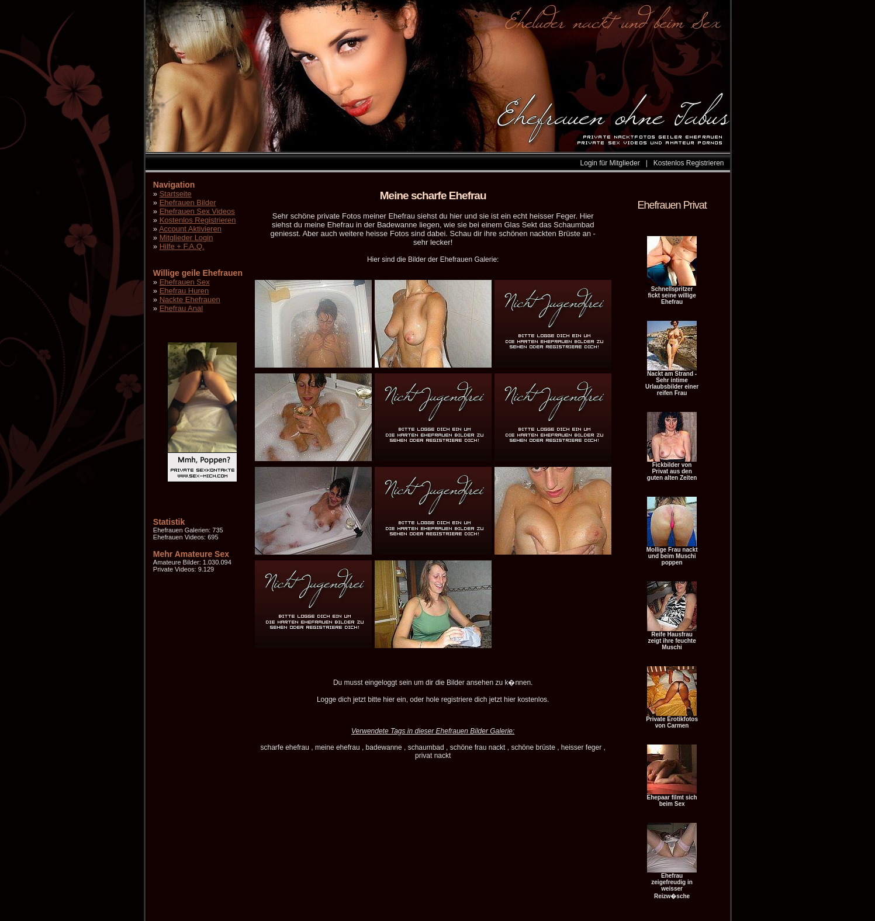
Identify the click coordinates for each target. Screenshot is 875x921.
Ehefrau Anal (181, 308)
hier (389, 699)
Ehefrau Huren (184, 290)
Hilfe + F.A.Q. (182, 246)
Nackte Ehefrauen (190, 299)
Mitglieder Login (186, 237)
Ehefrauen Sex (185, 282)
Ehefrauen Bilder (188, 202)
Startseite (176, 193)
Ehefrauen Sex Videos (197, 211)
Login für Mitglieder (610, 163)
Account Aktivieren (190, 228)
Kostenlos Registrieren (688, 163)
